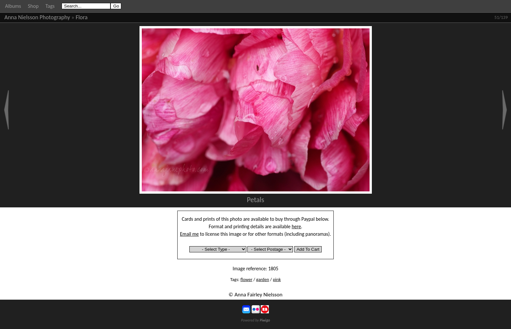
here (296, 226)
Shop (33, 6)
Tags (49, 6)
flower (246, 279)
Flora (81, 17)
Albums (13, 6)
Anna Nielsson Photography (37, 17)
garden (262, 279)
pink (277, 279)
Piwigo (265, 320)
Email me (189, 234)
